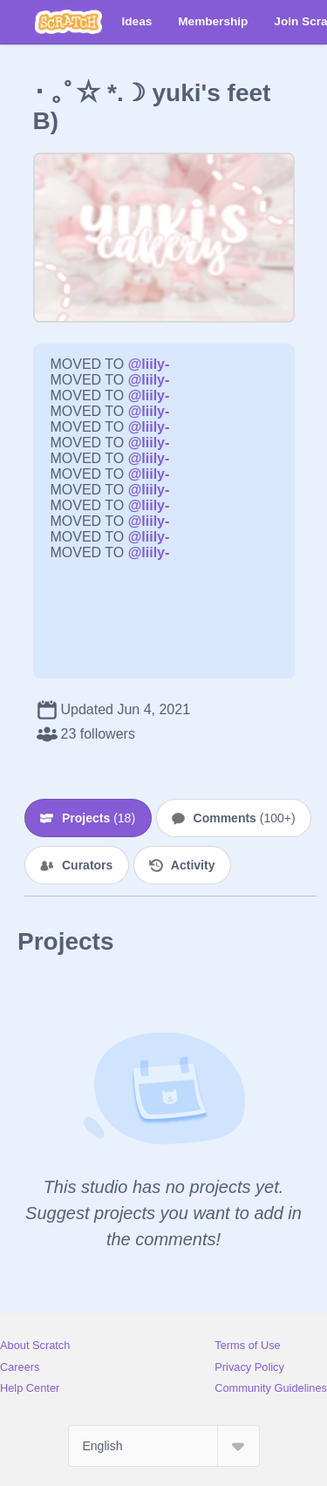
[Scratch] (68, 22)
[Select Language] (164, 1446)
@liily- (149, 364)
